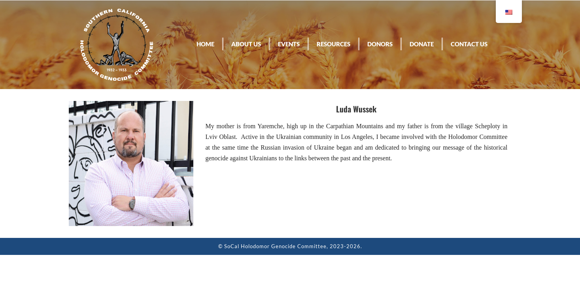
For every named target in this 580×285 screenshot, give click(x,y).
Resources (333, 44)
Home (205, 44)
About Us (246, 44)
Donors (380, 44)
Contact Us (469, 44)
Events (289, 44)
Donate (422, 44)
